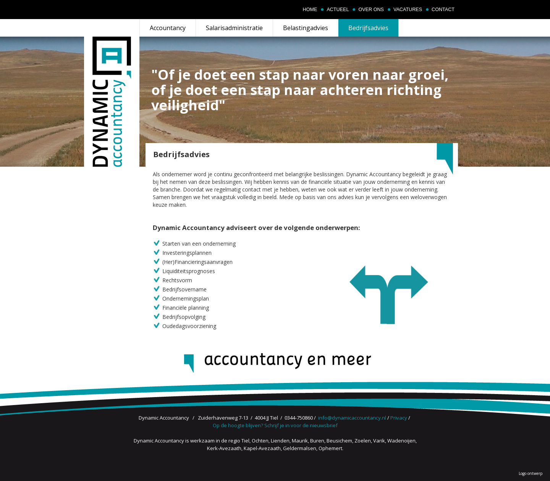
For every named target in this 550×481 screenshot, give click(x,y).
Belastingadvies (305, 28)
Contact (443, 9)
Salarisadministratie (234, 28)
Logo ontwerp (530, 473)
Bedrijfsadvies (368, 28)
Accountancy (168, 28)
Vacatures (407, 9)
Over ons (370, 9)
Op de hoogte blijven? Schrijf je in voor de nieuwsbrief (275, 425)
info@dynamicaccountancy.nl (352, 417)
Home (310, 9)
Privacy (398, 417)
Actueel (338, 9)
